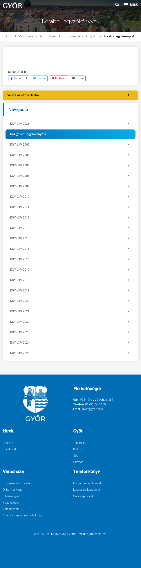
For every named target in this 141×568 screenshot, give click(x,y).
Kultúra (77, 449)
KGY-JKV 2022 (69, 322)
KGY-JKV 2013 (69, 228)
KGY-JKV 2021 (69, 311)
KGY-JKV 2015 (69, 249)
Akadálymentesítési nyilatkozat (23, 515)
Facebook (19, 78)
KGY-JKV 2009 (69, 186)
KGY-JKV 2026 (69, 124)
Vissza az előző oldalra (68, 95)
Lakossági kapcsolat (86, 489)
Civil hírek (9, 443)
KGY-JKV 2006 (69, 155)
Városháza (26, 36)
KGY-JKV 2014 (69, 238)
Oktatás (78, 462)
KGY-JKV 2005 (69, 144)
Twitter (39, 78)
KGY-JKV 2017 (69, 270)
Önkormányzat (12, 489)
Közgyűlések (47, 36)
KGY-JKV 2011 (69, 207)
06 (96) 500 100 (95, 404)
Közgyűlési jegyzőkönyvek (80, 36)
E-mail (78, 78)
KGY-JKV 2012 (69, 217)
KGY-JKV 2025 (69, 353)
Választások (11, 509)
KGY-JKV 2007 (69, 165)
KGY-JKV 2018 (69, 280)
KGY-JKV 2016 (69, 259)
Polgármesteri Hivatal (16, 483)
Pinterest (59, 78)
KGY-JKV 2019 (69, 290)
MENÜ (131, 5)
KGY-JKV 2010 (69, 197)
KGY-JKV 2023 (69, 332)
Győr (9, 36)
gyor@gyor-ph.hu (93, 409)
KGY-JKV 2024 (69, 343)
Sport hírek (10, 449)
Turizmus (79, 443)
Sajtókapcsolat (83, 496)
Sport (76, 455)
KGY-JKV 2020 (69, 301)
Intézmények (11, 496)
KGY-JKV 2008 (69, 176)
